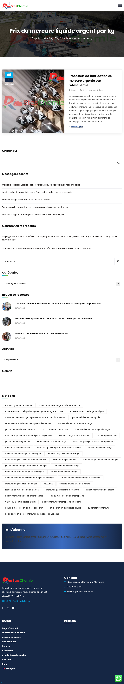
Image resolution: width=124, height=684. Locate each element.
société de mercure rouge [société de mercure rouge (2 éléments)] (100, 447)
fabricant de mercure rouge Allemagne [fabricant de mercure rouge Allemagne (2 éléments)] (92, 429)
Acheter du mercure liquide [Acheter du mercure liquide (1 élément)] (17, 447)
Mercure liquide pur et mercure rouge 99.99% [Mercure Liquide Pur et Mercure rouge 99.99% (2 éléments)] (94, 441)
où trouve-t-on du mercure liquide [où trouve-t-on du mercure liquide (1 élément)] (65, 508)
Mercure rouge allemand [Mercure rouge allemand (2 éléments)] (64, 459)
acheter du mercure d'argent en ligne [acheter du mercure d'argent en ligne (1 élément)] (87, 411)
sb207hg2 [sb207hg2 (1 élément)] (48, 483)
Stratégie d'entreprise (63, 284)
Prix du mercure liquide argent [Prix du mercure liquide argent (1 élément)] (100, 490)
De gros (6, 646)
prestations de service (14, 655)
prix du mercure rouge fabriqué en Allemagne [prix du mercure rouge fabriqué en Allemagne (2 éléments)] (26, 465)
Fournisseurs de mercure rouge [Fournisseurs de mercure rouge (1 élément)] (51, 441)
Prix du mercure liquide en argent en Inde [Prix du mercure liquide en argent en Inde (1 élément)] (24, 496)
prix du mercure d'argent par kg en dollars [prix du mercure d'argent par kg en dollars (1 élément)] (61, 502)
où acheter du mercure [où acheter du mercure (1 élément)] (98, 508)
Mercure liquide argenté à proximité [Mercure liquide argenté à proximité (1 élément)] (62, 490)
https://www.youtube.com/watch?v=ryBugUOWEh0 (28, 236)
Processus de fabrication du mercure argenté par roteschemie (90, 80)
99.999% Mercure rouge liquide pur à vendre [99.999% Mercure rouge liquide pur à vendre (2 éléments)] (59, 405)
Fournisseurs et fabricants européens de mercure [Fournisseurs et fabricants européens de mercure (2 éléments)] (28, 423)
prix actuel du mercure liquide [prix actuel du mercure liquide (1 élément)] (86, 417)
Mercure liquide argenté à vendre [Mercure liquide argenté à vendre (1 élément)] (74, 483)
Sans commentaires (93, 90)
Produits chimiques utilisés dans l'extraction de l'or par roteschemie (37, 192)
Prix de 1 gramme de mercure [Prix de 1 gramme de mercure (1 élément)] (18, 405)
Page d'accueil (39, 38)
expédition (8, 650)
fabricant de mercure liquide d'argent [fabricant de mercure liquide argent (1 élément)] (22, 490)
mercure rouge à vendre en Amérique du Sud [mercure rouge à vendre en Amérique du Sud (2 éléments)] (25, 459)
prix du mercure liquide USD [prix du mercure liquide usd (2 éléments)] (55, 429)
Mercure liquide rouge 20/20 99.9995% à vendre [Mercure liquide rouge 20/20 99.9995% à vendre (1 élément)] (59, 447)
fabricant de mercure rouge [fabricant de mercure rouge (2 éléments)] (66, 465)
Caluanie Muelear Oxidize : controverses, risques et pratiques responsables (41, 184)
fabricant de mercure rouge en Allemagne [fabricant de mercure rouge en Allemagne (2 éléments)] (24, 471)
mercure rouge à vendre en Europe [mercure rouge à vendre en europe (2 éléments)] (63, 453)
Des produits (9, 641)
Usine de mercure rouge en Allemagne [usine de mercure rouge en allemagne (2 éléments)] (23, 453)
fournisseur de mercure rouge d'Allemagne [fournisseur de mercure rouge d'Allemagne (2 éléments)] (80, 477)
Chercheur (9, 151)
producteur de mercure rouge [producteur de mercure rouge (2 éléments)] (63, 471)
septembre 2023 (63, 360)
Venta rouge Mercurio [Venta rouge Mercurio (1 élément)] (106, 435)
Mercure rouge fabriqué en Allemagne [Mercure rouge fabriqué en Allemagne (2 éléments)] (100, 459)
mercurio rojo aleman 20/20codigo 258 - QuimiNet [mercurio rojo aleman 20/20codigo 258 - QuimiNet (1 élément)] (28, 435)
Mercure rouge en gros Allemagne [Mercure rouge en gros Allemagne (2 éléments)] (21, 483)
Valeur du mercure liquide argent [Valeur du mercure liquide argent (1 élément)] (20, 502)
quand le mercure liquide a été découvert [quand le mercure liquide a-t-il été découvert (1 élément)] (24, 508)
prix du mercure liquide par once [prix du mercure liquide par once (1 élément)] (20, 429)
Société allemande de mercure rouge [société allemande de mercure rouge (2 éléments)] (75, 423)
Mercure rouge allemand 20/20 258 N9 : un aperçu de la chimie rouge (55, 248)
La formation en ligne (13, 632)
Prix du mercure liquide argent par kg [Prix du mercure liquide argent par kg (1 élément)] (67, 496)
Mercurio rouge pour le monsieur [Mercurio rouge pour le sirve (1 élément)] (74, 435)
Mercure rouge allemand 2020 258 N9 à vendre (26, 199)
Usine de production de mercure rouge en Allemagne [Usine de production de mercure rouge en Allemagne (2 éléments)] (29, 477)
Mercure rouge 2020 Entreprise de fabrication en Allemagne (33, 214)
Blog (51, 38)
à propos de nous (11, 637)
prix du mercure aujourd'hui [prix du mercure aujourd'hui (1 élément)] (17, 441)
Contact (6, 659)
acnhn (74, 90)
